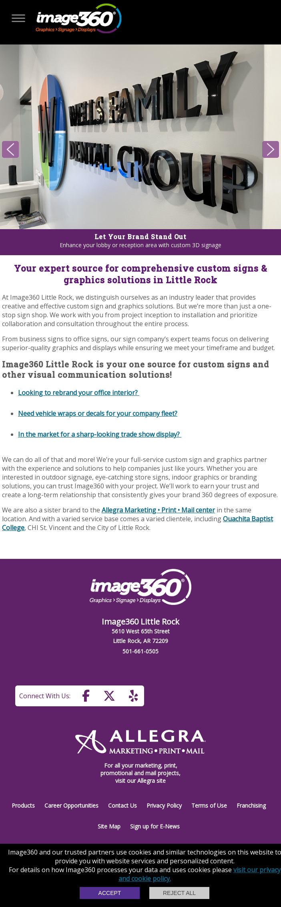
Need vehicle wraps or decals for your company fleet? (97, 413)
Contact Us (122, 805)
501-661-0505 (140, 651)
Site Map (109, 826)
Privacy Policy (164, 805)
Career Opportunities (71, 805)
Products (23, 805)
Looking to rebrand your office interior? (78, 392)
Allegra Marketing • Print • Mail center (158, 510)
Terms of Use (209, 805)
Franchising (251, 805)
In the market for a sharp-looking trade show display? (99, 434)
